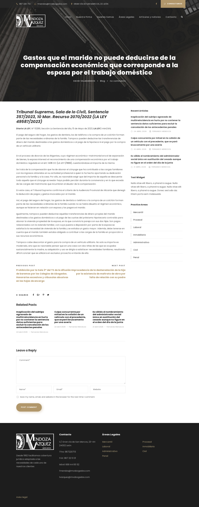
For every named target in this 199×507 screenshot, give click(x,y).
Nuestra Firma (84, 17)
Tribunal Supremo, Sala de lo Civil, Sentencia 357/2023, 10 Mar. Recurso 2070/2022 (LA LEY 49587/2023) (62, 116)
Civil (135, 249)
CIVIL (108, 128)
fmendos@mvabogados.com (52, 3)
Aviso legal (21, 497)
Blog (102, 80)
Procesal (137, 219)
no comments (118, 80)
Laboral (137, 227)
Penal (136, 257)
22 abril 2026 (60, 327)
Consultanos (173, 4)
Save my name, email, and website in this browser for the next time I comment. (57, 397)
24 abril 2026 (22, 332)
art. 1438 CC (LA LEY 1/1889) (58, 163)
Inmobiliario (139, 234)
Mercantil (138, 212)
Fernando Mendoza (39, 332)
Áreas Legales (126, 17)
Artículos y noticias (150, 17)
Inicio (68, 17)
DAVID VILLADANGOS (84, 80)
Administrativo (141, 242)
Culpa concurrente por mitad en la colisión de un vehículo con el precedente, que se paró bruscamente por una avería (70, 317)
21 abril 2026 (98, 327)
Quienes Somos (105, 17)
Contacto (171, 17)
